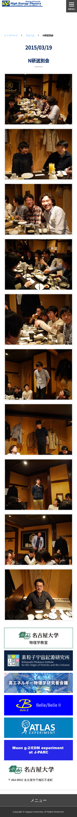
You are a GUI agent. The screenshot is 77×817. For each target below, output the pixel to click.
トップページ (11, 35)
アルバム (30, 35)
